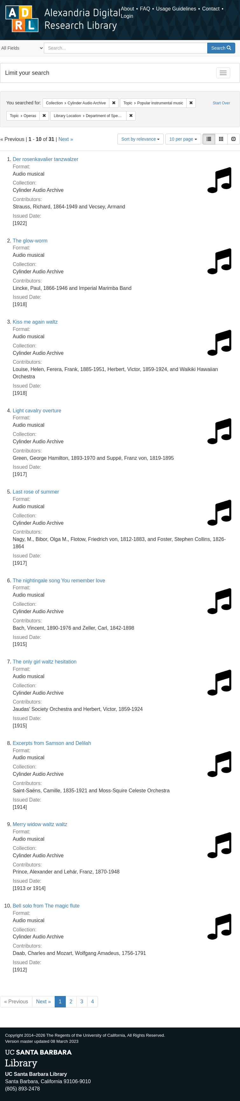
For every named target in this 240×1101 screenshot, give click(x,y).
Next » (65, 139)
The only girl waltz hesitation (45, 661)
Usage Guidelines (176, 8)
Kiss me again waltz (35, 322)
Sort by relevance (140, 139)
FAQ (145, 8)
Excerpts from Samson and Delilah (52, 743)
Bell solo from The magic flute (46, 905)
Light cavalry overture (37, 410)
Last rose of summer (36, 491)
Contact (211, 8)
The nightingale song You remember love (59, 580)
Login (127, 16)
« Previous (16, 1001)
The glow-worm (30, 240)
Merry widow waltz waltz (40, 824)
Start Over (221, 103)
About (127, 8)
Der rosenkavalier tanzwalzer (45, 159)
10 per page (183, 139)
